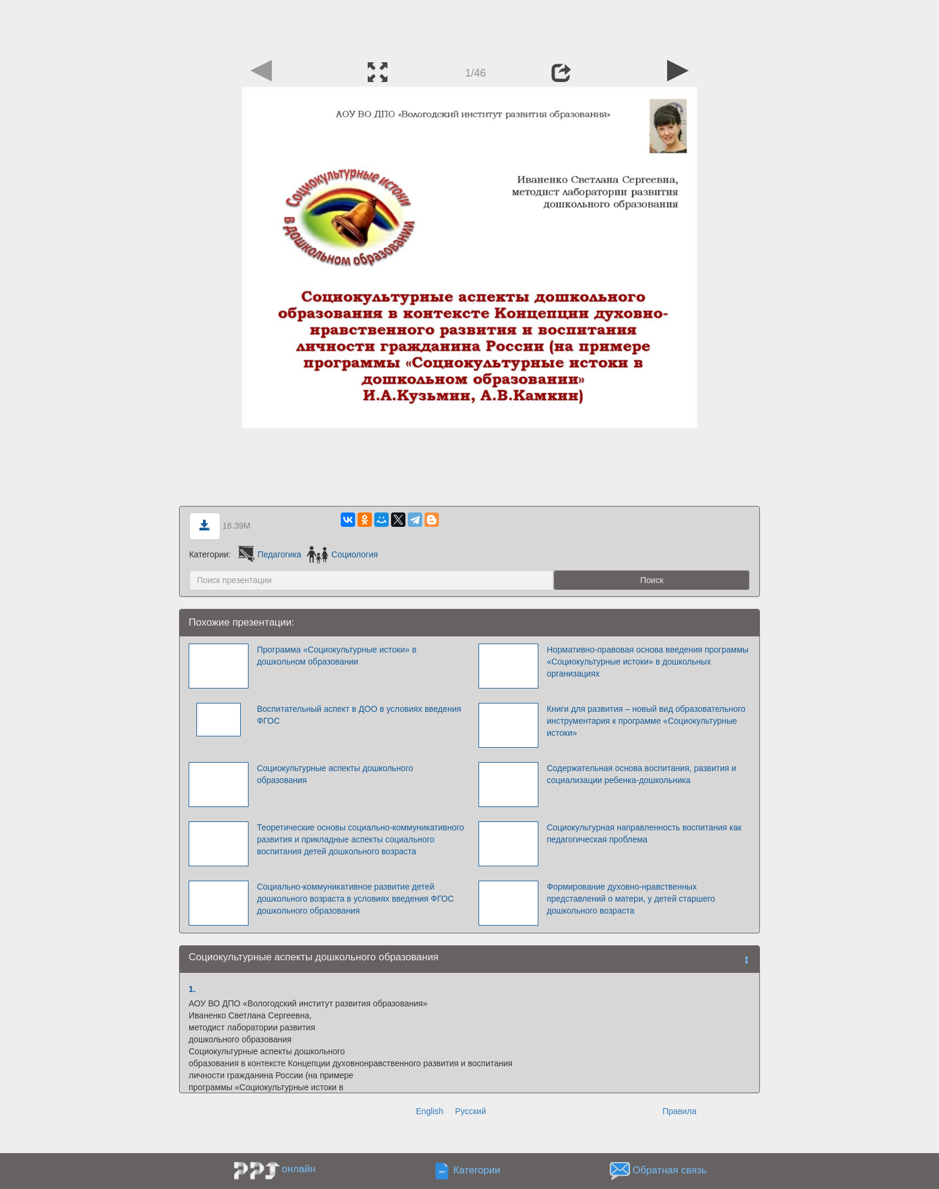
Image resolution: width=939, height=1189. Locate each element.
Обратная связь (669, 1170)
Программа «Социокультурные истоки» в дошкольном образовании (336, 655)
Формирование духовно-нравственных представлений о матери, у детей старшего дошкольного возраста (631, 898)
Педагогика (268, 554)
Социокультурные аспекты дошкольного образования (335, 774)
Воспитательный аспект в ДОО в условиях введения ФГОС (359, 715)
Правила (679, 1111)
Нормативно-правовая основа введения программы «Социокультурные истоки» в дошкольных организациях (648, 661)
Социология (342, 554)
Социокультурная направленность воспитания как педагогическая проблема (644, 833)
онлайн (299, 1169)
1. (192, 989)
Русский (470, 1111)
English (429, 1111)
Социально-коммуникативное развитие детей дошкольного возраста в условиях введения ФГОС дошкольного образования (355, 898)
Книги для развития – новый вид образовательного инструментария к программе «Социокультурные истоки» (646, 721)
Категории (477, 1170)
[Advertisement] (469, 27)
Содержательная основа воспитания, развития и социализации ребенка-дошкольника (642, 774)
